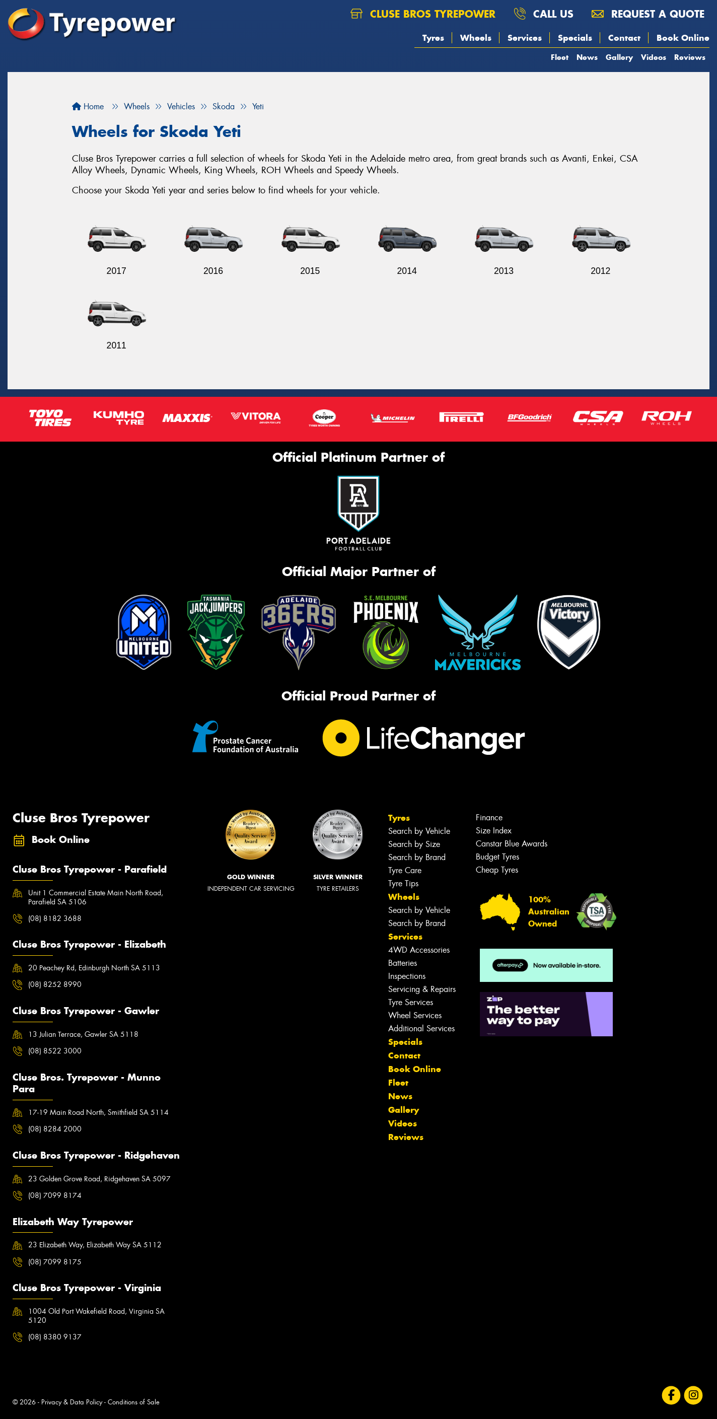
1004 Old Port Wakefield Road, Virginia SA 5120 (96, 1316)
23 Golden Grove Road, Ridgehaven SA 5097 (99, 1178)
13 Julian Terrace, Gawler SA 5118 (83, 1034)
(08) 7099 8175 (55, 1261)
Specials (575, 37)
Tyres (433, 37)
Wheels (475, 37)
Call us (543, 14)
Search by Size (414, 844)
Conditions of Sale (134, 1402)
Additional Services (421, 1028)
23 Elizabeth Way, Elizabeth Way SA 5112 (95, 1244)
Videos (653, 57)
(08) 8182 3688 (55, 918)
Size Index (494, 830)
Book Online (683, 37)
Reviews (689, 57)
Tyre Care (404, 870)
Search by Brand (417, 857)
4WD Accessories (419, 950)
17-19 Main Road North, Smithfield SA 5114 (98, 1112)
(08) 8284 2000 (55, 1128)
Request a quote (648, 14)
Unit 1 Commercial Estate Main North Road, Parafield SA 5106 (95, 897)
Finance (489, 817)
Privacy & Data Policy (71, 1402)
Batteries (402, 963)
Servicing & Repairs (422, 989)
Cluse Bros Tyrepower (422, 14)
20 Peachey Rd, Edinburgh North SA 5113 (94, 967)
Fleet (559, 57)
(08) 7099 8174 (55, 1195)
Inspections (406, 976)
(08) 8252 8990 (55, 984)
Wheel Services (415, 1015)
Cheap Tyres (497, 870)
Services (525, 37)
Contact (624, 37)
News (587, 57)
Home (88, 106)
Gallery (619, 57)
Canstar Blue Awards (511, 843)
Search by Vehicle (419, 831)
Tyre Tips (403, 883)
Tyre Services (410, 1002)
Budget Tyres (497, 857)
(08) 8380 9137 (55, 1336)
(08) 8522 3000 (55, 1050)
